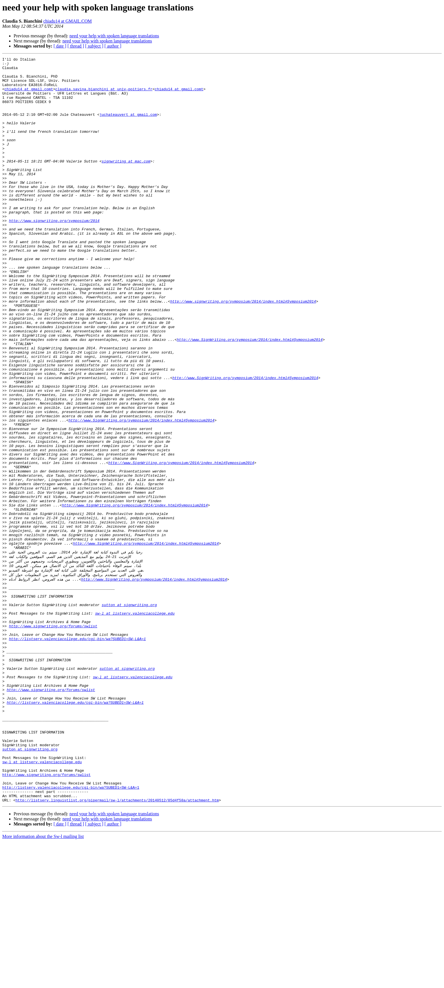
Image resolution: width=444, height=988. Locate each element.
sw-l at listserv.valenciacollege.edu (135, 722)
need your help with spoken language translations (114, 35)
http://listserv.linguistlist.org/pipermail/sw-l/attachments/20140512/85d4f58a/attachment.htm (117, 946)
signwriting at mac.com (126, 182)
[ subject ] (94, 46)
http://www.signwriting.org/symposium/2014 (54, 253)
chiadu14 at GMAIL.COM (67, 21)
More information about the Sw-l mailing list (43, 983)
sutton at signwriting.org (129, 712)
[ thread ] (75, 46)
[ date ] (60, 46)
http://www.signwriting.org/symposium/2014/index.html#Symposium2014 (243, 350)
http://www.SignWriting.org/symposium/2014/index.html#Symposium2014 (250, 396)
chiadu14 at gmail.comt (29, 95)
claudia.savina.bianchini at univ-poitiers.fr (103, 95)
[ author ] (112, 46)
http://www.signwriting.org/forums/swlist (53, 737)
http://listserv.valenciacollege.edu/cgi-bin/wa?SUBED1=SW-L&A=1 (77, 753)
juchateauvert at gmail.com (128, 126)
